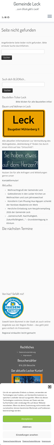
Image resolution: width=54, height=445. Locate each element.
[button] (49, 386)
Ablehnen (27, 427)
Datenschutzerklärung (12, 441)
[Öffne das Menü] (50, 16)
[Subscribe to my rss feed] (3, 17)
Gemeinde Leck (27, 4)
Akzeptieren (27, 419)
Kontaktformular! (10, 180)
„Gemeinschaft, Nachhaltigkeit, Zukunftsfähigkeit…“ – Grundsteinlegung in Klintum (27, 220)
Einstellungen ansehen (27, 435)
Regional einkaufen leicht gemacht (19, 333)
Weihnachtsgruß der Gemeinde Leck (25, 190)
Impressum (46, 441)
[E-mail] (5, 17)
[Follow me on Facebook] (8, 17)
